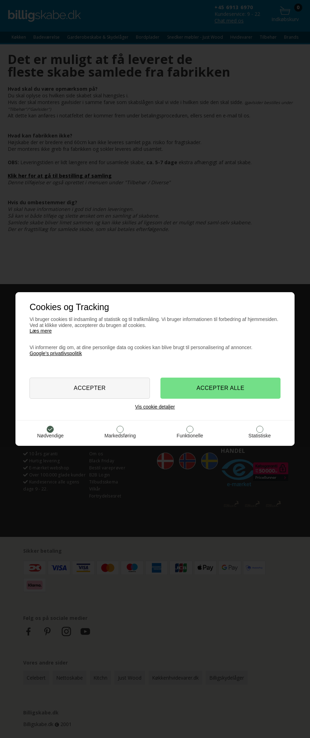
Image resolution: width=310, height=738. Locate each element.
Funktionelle (190, 435)
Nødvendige (50, 435)
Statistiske (260, 435)
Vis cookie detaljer (155, 407)
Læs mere (40, 331)
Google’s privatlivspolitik (55, 353)
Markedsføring (120, 435)
